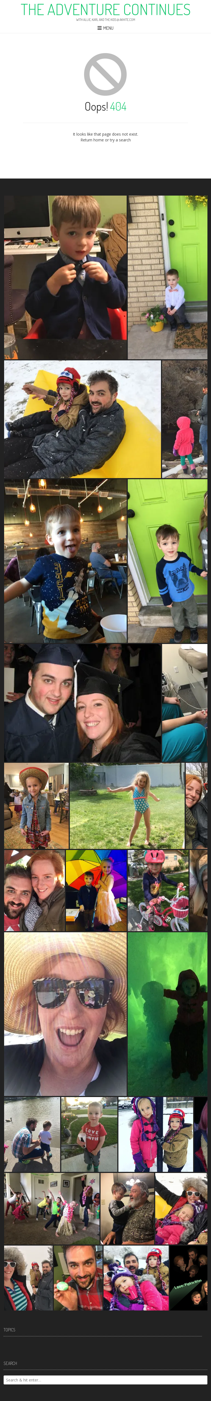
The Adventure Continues (106, 9)
